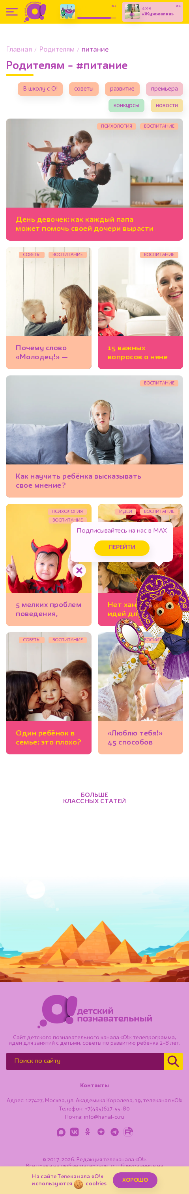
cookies (96, 1183)
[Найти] (173, 1061)
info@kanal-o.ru (104, 1117)
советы (84, 89)
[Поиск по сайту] (85, 1061)
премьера (164, 89)
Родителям (57, 50)
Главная (19, 50)
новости (167, 105)
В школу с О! (40, 89)
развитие (122, 89)
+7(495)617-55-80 (107, 1109)
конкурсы (126, 105)
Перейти (122, 547)
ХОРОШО (135, 1180)
